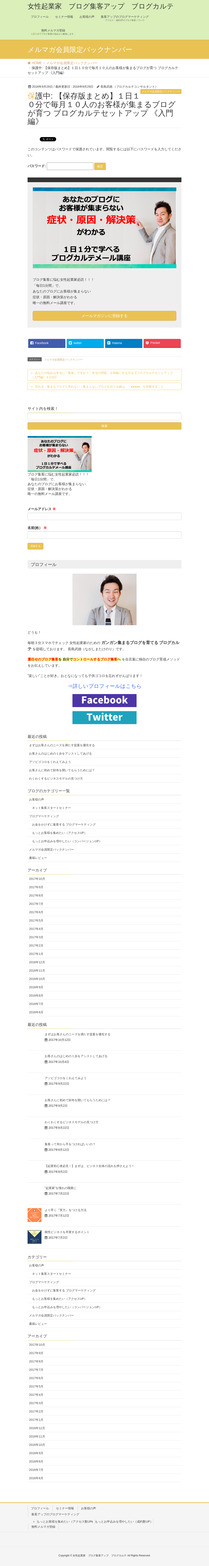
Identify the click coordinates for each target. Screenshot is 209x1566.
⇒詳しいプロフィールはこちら (105, 686)
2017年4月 (36, 929)
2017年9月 (36, 887)
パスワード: (60, 166)
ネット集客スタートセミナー (51, 808)
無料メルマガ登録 (43, 1526)
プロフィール (40, 1508)
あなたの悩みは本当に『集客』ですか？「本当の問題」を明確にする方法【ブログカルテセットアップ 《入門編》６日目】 (102, 375)
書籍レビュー (38, 858)
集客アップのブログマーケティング (55, 1514)
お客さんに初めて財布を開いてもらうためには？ (62, 770)
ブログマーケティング (44, 816)
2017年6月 (36, 912)
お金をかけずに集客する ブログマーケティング (64, 824)
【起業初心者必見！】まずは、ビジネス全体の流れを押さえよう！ (89, 1166)
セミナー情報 (65, 1508)
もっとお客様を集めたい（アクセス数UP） (66, 1521)
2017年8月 (36, 895)
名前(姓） (37, 528)
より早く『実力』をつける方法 (66, 1210)
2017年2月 (36, 945)
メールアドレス (42, 509)
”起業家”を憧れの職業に (61, 1188)
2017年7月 (36, 904)
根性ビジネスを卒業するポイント (67, 1232)
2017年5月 (36, 920)
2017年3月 (36, 937)
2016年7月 (36, 1004)
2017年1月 (36, 954)
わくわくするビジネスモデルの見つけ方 (56, 778)
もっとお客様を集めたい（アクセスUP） (59, 833)
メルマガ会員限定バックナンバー (161, 91)
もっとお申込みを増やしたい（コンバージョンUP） (67, 841)
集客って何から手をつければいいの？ (70, 1144)
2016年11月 (37, 970)
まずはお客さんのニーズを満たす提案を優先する (62, 745)
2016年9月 (36, 987)
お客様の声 (36, 799)
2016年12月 (37, 962)
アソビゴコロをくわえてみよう (50, 762)
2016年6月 (36, 1012)
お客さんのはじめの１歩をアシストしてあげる (60, 753)
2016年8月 (36, 995)
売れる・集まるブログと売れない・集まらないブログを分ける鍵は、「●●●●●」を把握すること (99, 386)
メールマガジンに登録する (104, 316)
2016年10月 (37, 979)
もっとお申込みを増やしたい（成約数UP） (124, 1521)
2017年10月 (37, 879)
